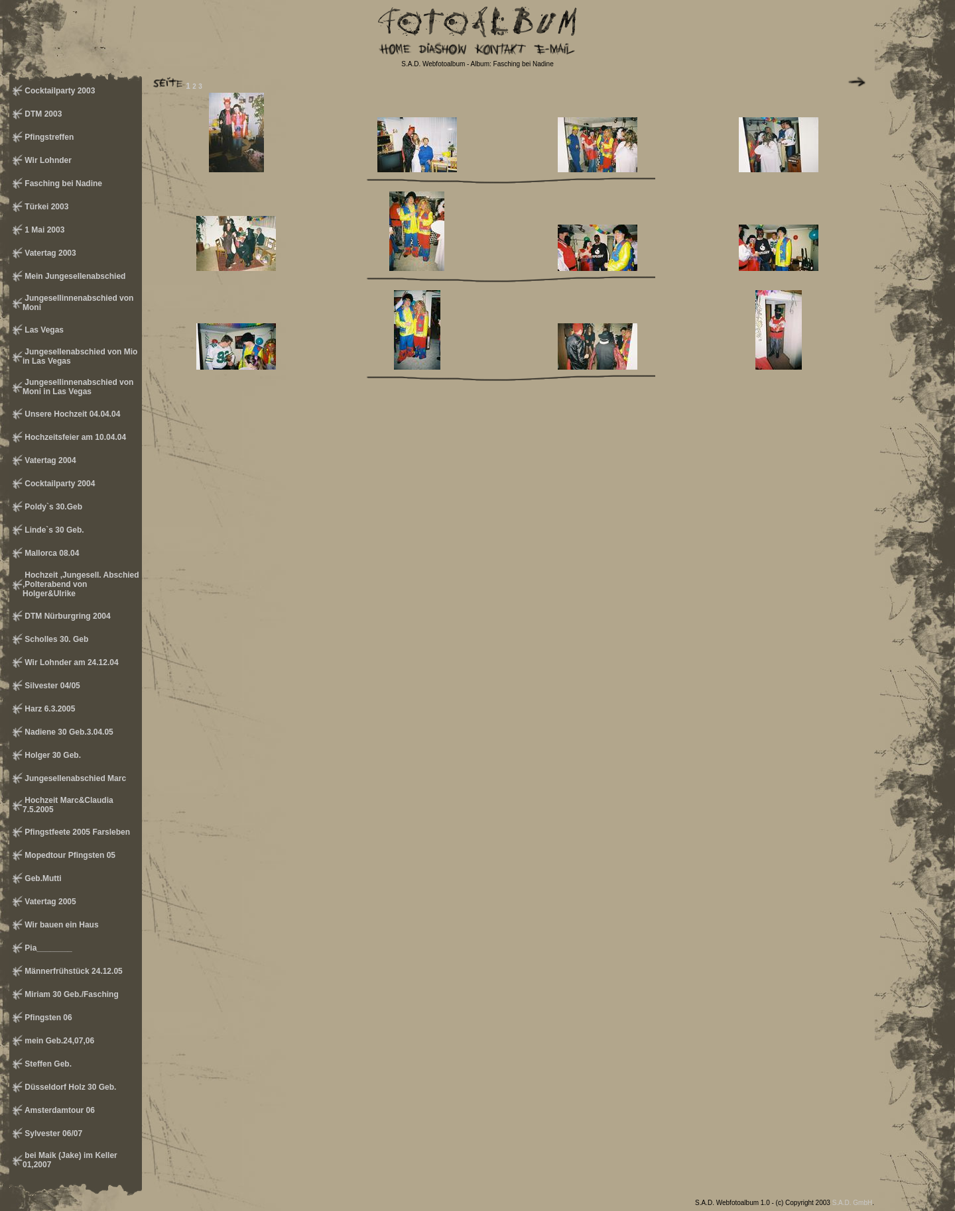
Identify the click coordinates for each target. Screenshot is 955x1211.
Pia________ (47, 948)
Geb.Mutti (42, 878)
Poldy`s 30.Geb (52, 506)
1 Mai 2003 (43, 230)
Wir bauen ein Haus (61, 924)
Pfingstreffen (48, 137)
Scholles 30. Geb (55, 639)
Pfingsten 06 (47, 1017)
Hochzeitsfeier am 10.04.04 (74, 437)
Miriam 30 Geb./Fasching (71, 994)
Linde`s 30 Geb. (53, 530)
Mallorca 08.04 (51, 553)
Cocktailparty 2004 (59, 483)
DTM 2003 (42, 114)
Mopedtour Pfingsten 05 (69, 855)
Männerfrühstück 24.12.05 (73, 971)
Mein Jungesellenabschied (74, 276)
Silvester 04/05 (51, 685)
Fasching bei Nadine (62, 183)
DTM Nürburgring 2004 (67, 616)
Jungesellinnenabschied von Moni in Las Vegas (78, 387)
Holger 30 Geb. (52, 755)
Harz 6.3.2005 (49, 708)
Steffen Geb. (47, 1064)
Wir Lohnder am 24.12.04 (71, 662)
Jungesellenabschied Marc (74, 778)
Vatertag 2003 (49, 253)
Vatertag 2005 (49, 901)
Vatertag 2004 (49, 460)
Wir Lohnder (47, 160)
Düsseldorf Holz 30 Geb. (69, 1087)
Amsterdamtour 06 (59, 1110)
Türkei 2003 (45, 206)
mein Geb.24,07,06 (58, 1040)
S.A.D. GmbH (852, 1202)
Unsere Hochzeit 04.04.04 (71, 414)
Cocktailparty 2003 (59, 90)
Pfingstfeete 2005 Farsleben (76, 832)
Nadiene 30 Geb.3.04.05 (68, 732)
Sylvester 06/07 (52, 1133)
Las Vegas (43, 330)
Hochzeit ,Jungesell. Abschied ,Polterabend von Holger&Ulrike (81, 584)
